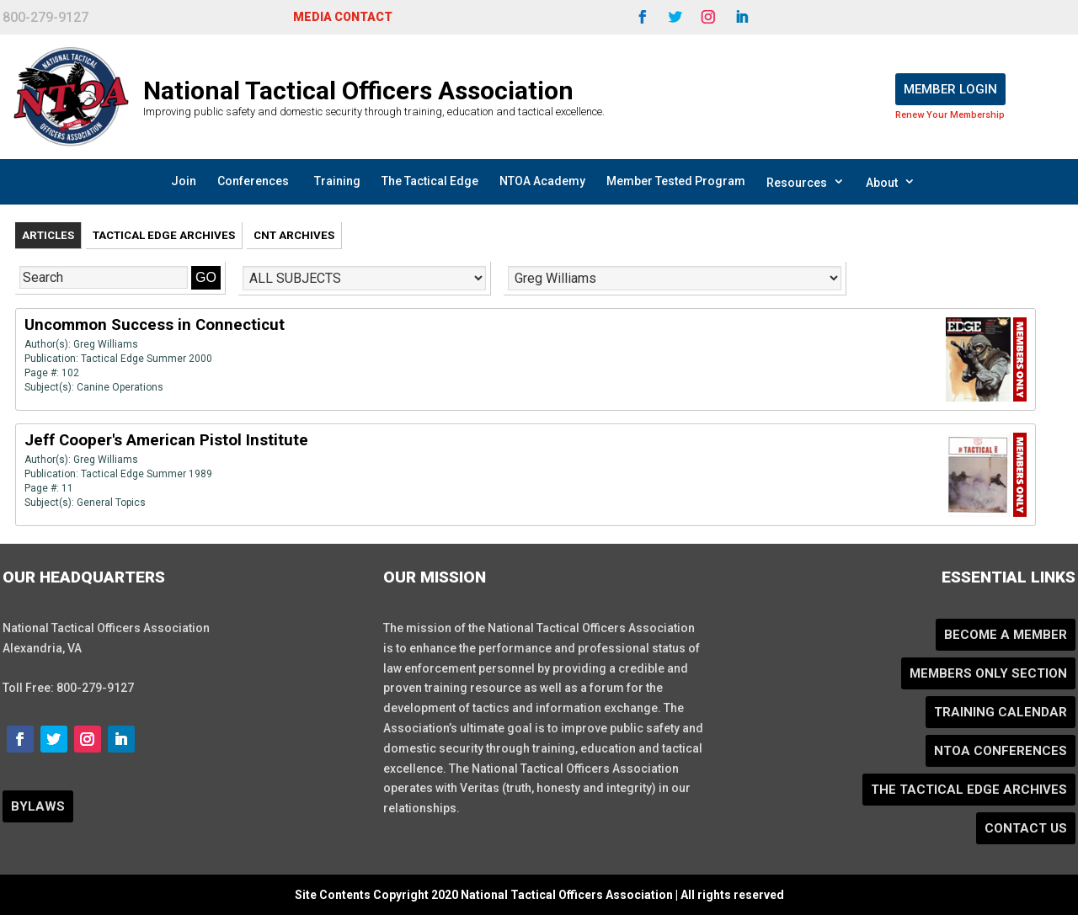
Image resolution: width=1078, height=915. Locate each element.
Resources (805, 181)
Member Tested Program (675, 181)
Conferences (253, 181)
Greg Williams (105, 344)
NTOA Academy (542, 181)
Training (337, 181)
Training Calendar (1000, 712)
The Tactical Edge (430, 181)
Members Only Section (988, 673)
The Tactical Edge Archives (969, 789)
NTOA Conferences (1000, 750)
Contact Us (1026, 828)
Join (183, 181)
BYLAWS (38, 806)
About (890, 181)
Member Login (950, 89)
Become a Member (1005, 634)
